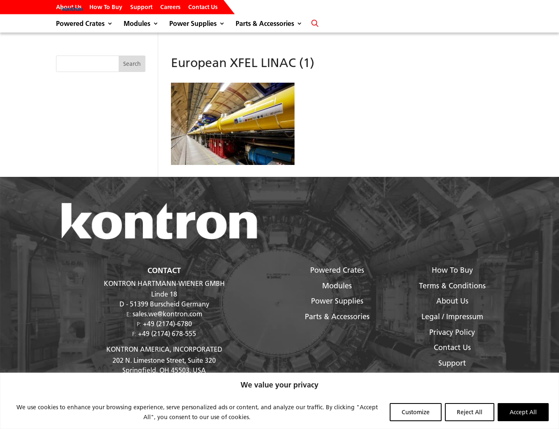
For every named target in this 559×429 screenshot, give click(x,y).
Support (141, 7)
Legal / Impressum (452, 316)
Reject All (469, 412)
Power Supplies (193, 24)
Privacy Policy (452, 332)
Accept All (523, 412)
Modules (137, 24)
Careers (170, 7)
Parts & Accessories (265, 24)
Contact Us (203, 7)
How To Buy (105, 7)
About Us (69, 7)
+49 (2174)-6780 (167, 323)
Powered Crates (80, 24)
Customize (416, 412)
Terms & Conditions (452, 285)
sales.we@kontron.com (167, 313)
